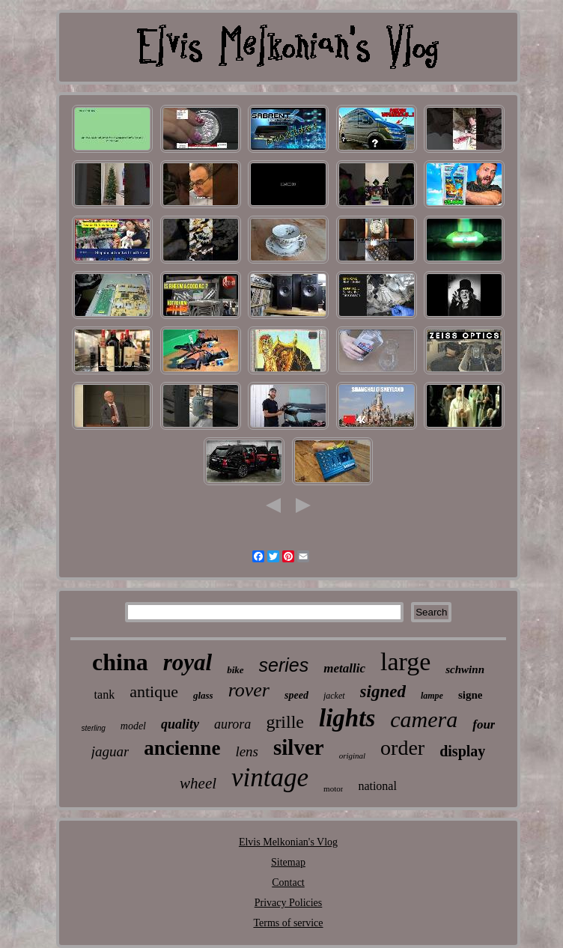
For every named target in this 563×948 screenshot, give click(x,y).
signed (383, 691)
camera (423, 719)
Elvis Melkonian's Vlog (288, 842)
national (377, 786)
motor (333, 788)
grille (285, 722)
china (120, 661)
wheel (198, 783)
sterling (94, 728)
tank (104, 694)
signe (470, 695)
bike (235, 669)
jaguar (110, 751)
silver (298, 747)
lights (347, 718)
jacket (334, 695)
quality (180, 724)
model (133, 726)
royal (187, 662)
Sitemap (288, 862)
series (284, 664)
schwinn (464, 669)
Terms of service (288, 923)
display (462, 751)
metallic (344, 668)
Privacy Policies (289, 902)
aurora (232, 724)
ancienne (182, 748)
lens (246, 751)
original (352, 755)
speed (296, 695)
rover (249, 690)
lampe (432, 695)
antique (154, 691)
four (483, 724)
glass (203, 695)
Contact (288, 882)
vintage (269, 777)
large (405, 661)
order (402, 747)
